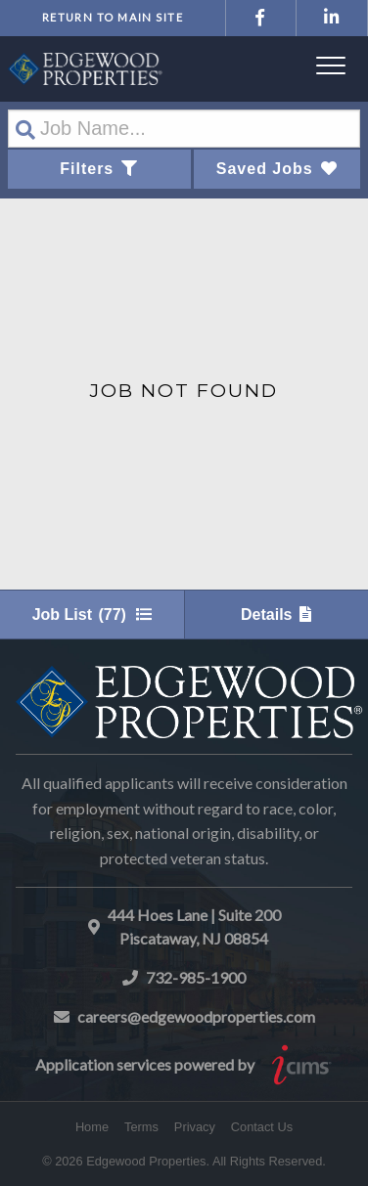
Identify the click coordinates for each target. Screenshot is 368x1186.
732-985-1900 (196, 977)
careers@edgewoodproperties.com (196, 1016)
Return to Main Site (112, 17)
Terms (141, 1127)
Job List (92, 614)
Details (276, 614)
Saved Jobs (277, 168)
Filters (99, 168)
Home (92, 1127)
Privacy (194, 1127)
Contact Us (262, 1127)
